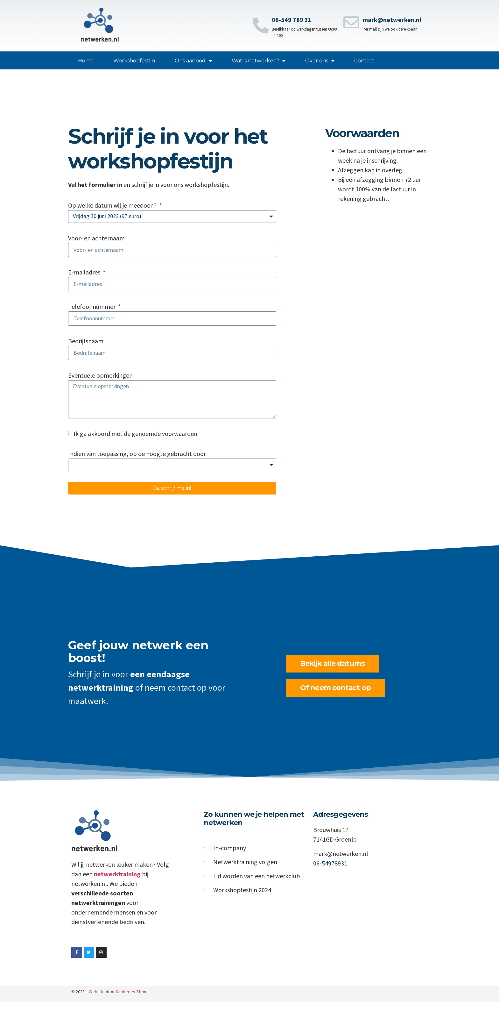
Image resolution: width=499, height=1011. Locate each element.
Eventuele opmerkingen (100, 380)
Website (97, 1001)
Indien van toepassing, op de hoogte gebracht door (137, 462)
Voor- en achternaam (96, 239)
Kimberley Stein (131, 1001)
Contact (364, 61)
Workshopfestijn (134, 61)
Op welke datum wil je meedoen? (113, 205)
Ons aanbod (193, 61)
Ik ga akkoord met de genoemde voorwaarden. (136, 442)
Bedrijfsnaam (85, 345)
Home (86, 61)
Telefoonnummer (92, 309)
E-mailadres (85, 274)
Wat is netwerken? (258, 61)
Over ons (319, 61)
